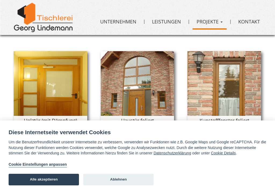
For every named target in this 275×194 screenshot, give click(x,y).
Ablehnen (118, 179)
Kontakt (249, 21)
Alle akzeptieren (44, 179)
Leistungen (166, 21)
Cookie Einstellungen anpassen (38, 164)
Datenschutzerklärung (172, 153)
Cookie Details (223, 153)
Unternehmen (118, 21)
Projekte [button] (210, 21)
